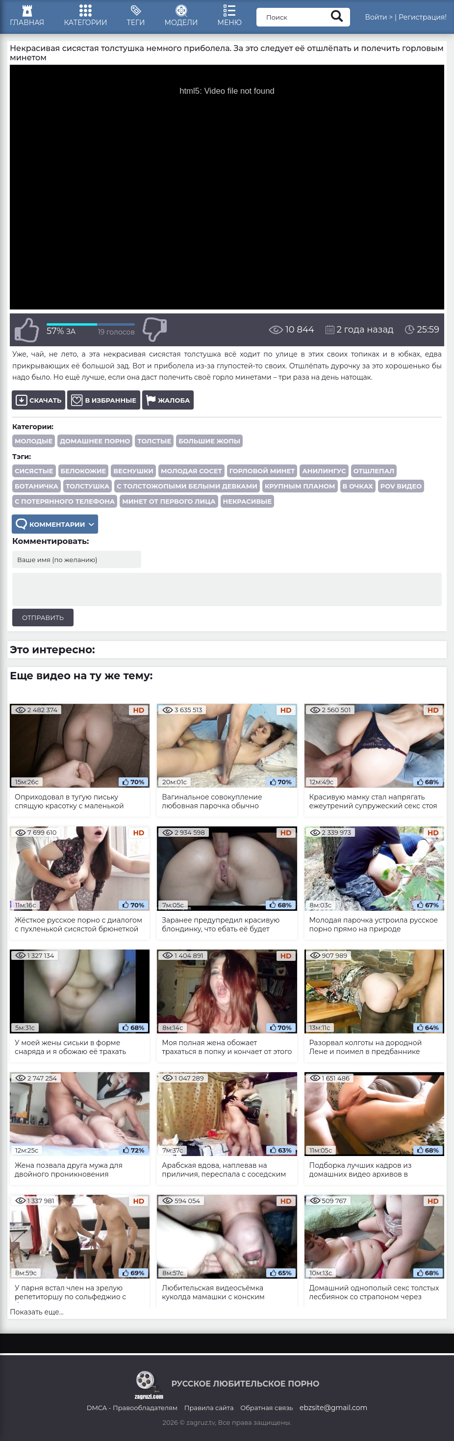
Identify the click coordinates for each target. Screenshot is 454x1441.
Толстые (154, 441)
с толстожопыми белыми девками (187, 486)
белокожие (83, 471)
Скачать (38, 400)
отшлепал (374, 471)
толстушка (87, 486)
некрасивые (247, 501)
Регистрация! (423, 17)
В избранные (103, 400)
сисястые (34, 471)
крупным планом (300, 486)
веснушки (133, 471)
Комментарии (55, 524)
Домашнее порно (95, 441)
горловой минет (262, 471)
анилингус (324, 471)
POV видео (401, 486)
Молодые (33, 441)
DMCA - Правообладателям (132, 1408)
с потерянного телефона (65, 501)
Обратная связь (266, 1408)
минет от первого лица (168, 501)
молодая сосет (191, 471)
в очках (358, 486)
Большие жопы (209, 441)
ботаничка (36, 486)
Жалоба (168, 400)
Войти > (379, 17)
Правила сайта (209, 1408)
